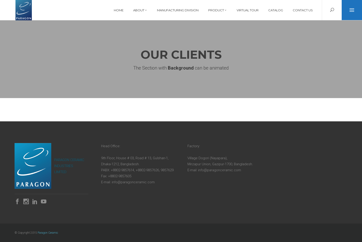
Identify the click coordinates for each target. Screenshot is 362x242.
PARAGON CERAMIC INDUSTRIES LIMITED (69, 166)
